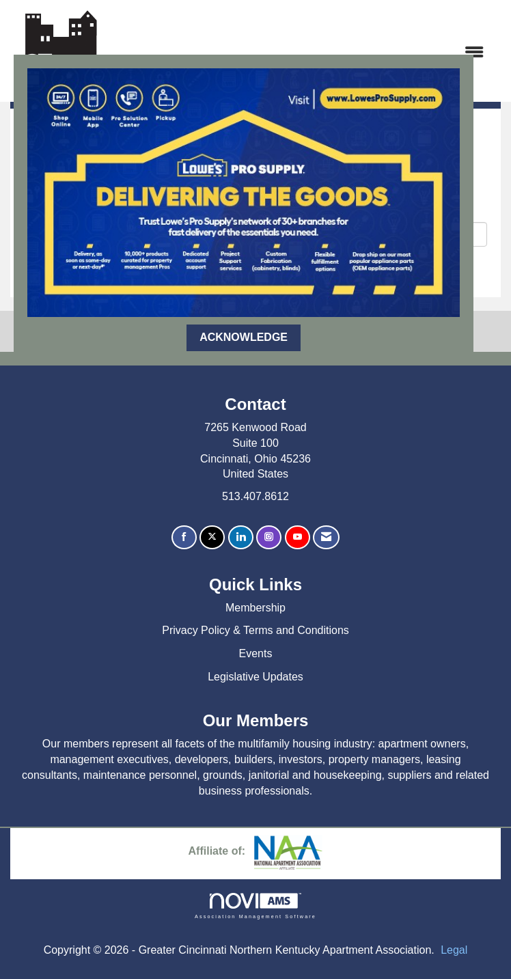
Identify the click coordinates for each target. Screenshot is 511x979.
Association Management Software (255, 905)
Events (256, 653)
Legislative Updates (255, 676)
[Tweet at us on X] (212, 537)
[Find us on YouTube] (297, 537)
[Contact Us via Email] (326, 537)
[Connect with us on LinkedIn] (240, 537)
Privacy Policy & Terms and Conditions (255, 630)
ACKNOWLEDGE (243, 337)
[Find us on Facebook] (184, 537)
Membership (255, 607)
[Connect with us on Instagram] (268, 537)
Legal (454, 950)
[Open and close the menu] (302, 53)
